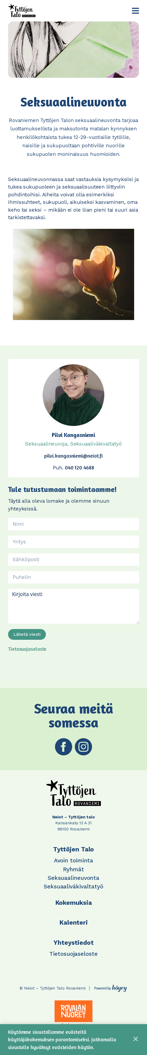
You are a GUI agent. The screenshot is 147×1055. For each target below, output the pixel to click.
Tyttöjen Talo (73, 849)
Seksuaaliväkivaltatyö (73, 886)
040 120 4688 (79, 467)
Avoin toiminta (73, 860)
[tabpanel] (73, 1013)
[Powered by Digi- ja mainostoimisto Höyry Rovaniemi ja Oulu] (110, 986)
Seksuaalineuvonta (73, 877)
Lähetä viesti (27, 634)
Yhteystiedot (73, 942)
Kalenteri (73, 922)
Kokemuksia (73, 902)
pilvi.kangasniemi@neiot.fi (73, 456)
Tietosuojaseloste (27, 649)
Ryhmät (73, 869)
